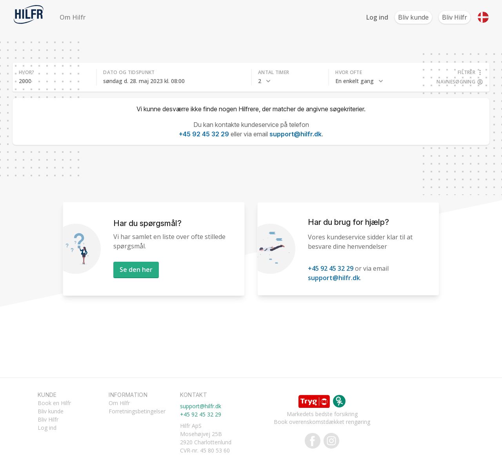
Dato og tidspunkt (129, 72)
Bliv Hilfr (454, 17)
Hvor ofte (348, 72)
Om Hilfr (72, 17)
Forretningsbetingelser (137, 411)
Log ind (377, 17)
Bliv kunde (413, 17)
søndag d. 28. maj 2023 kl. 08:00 (144, 81)
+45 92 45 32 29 (204, 134)
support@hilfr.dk (295, 134)
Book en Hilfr (54, 403)
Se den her (136, 269)
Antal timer (273, 72)
